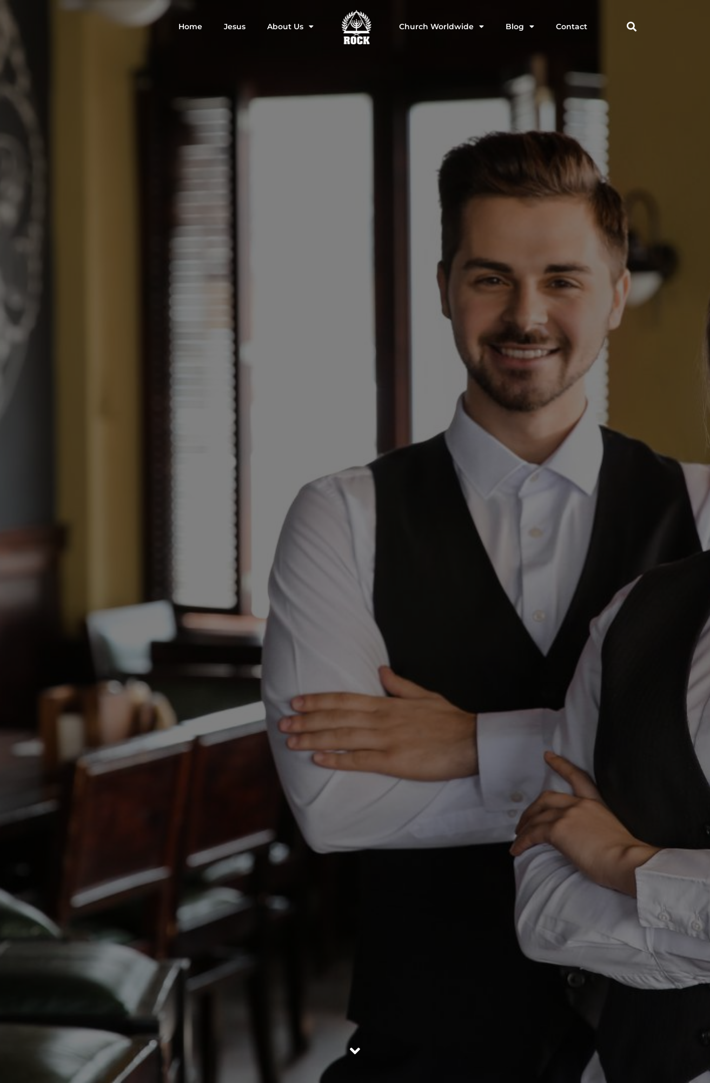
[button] (632, 27)
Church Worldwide (441, 26)
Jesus (234, 26)
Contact (571, 26)
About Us (290, 26)
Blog (520, 26)
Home (190, 26)
